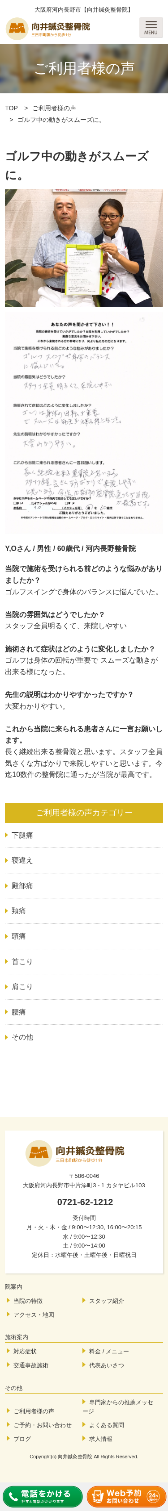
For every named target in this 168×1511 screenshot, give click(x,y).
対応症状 (25, 1351)
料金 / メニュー (109, 1351)
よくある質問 (106, 1425)
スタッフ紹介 (106, 1301)
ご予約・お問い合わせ (42, 1425)
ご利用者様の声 (54, 108)
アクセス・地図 (33, 1314)
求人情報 (100, 1439)
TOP (11, 108)
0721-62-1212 (85, 1202)
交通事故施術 (30, 1365)
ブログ (22, 1439)
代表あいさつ (106, 1365)
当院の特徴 (28, 1301)
